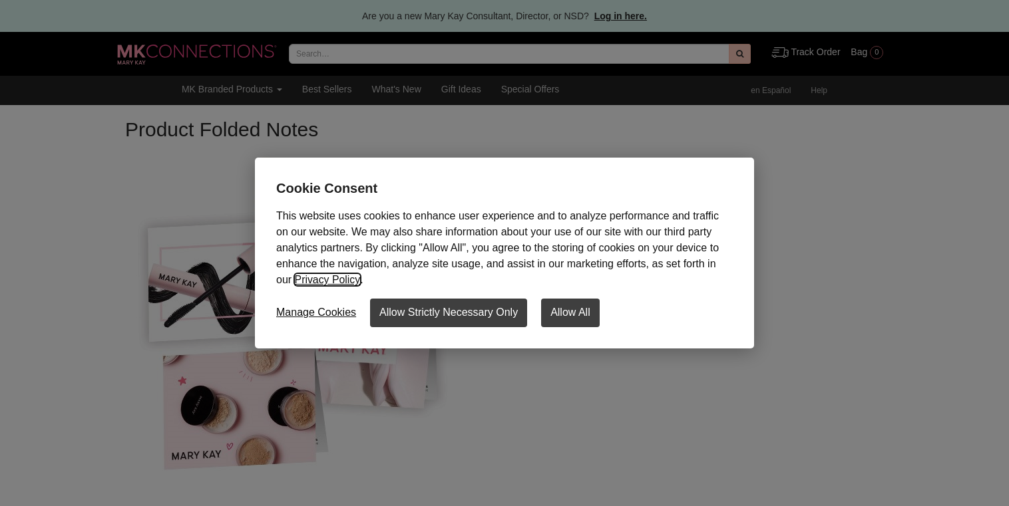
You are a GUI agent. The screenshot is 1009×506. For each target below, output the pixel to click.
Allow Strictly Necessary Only (448, 312)
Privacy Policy (327, 279)
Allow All (570, 312)
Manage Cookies (316, 312)
